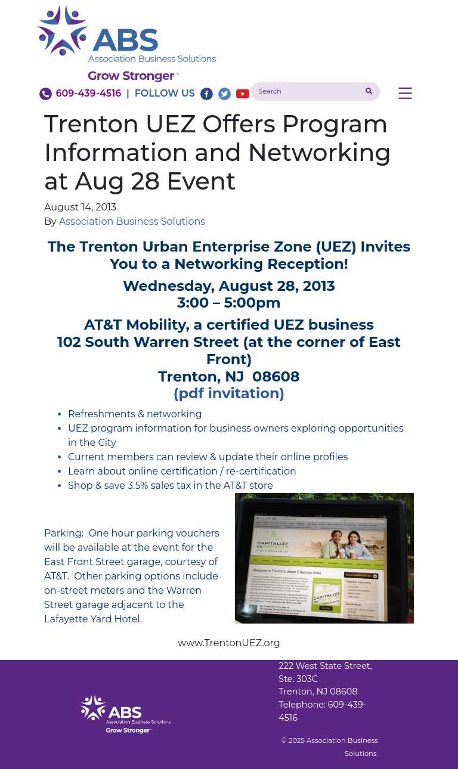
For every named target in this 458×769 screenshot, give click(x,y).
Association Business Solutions (132, 221)
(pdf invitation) (229, 393)
